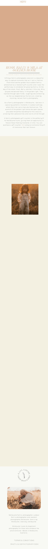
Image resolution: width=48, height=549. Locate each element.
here (23, 125)
